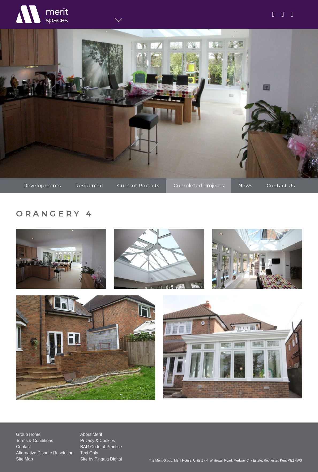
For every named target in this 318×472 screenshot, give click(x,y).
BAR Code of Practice (101, 446)
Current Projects (138, 186)
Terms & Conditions (34, 440)
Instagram (292, 14)
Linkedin (273, 14)
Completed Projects (199, 186)
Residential (89, 186)
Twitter (282, 14)
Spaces (65, 14)
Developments (42, 186)
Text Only (89, 453)
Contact (23, 446)
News (245, 186)
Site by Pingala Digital (101, 459)
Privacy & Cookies (97, 440)
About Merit (91, 434)
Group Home (28, 434)
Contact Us (281, 186)
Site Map (24, 459)
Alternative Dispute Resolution (44, 453)
